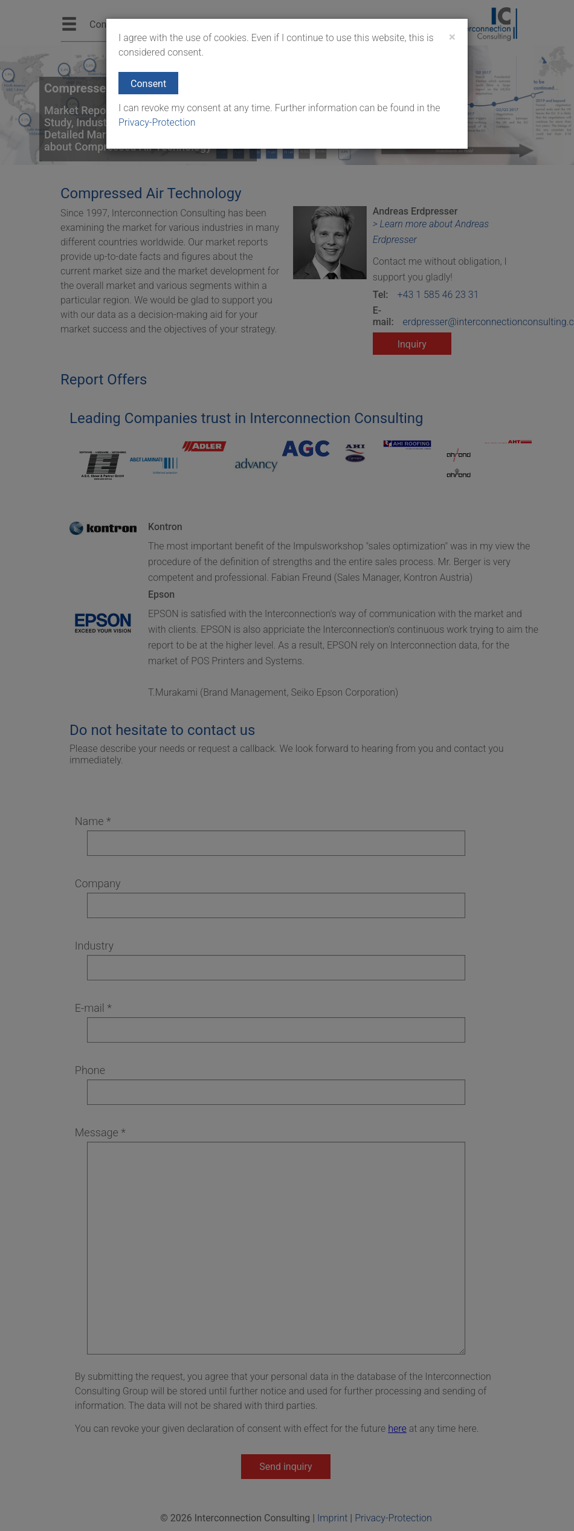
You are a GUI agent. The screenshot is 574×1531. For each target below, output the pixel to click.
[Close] (452, 37)
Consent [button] (148, 83)
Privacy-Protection (157, 122)
